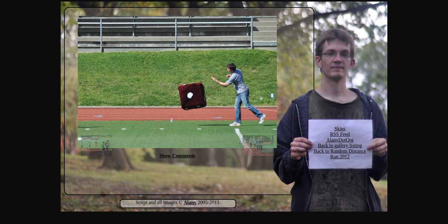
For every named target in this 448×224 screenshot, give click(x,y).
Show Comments (177, 155)
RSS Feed (340, 134)
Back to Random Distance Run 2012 (340, 153)
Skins (340, 128)
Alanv (190, 202)
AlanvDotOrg (340, 139)
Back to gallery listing (340, 145)
